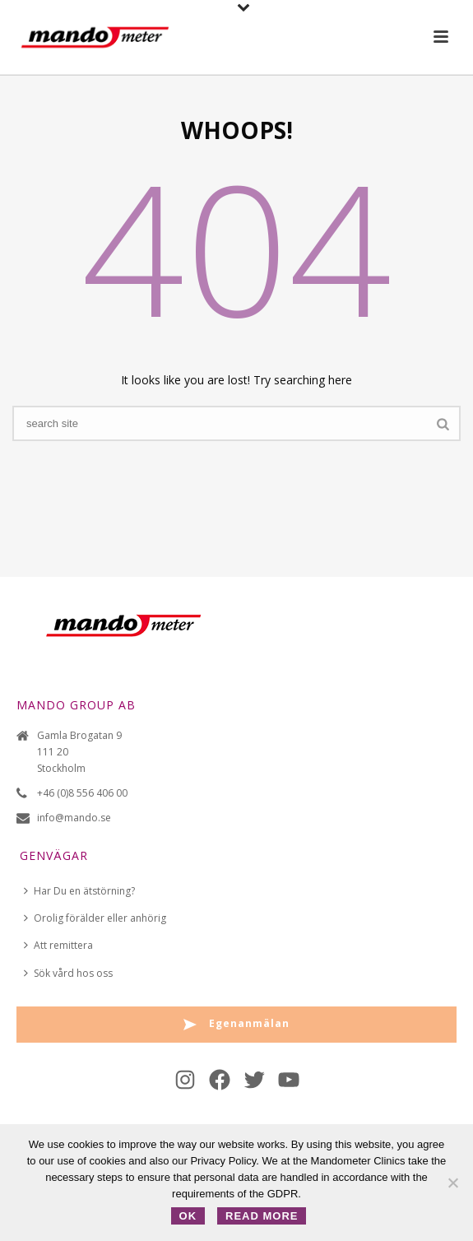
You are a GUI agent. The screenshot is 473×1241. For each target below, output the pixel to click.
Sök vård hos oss (68, 973)
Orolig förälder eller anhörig (95, 918)
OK (188, 1216)
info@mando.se (74, 818)
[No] (452, 1182)
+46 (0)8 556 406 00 (82, 793)
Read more (261, 1216)
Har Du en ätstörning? (79, 891)
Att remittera (58, 945)
